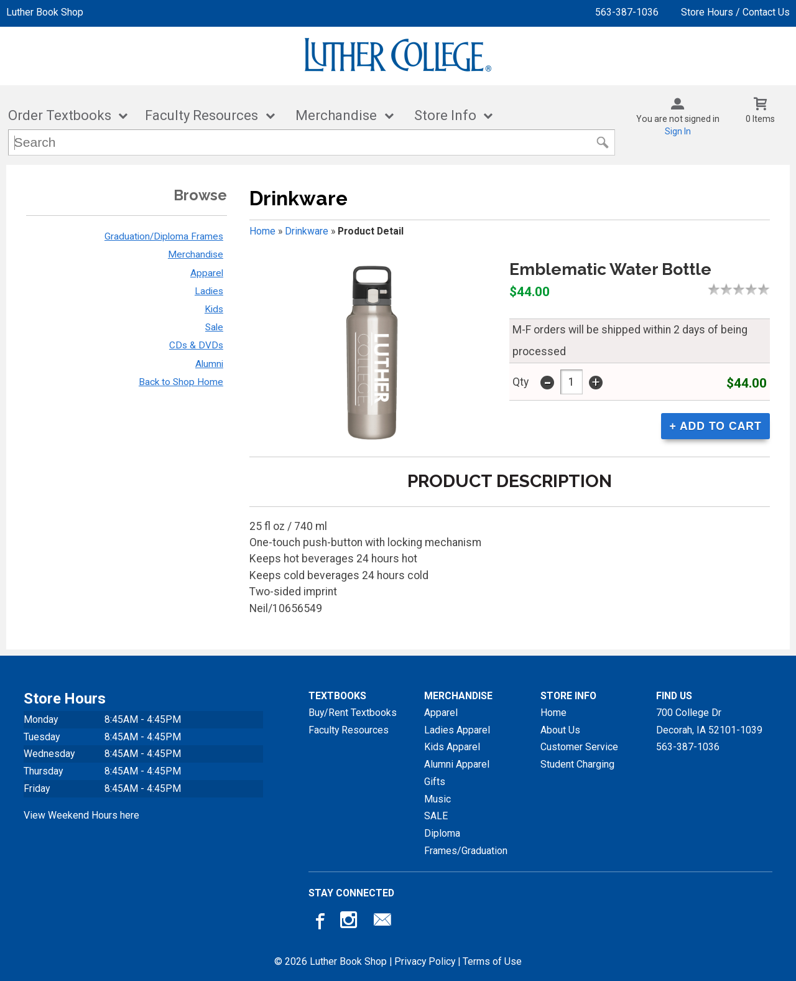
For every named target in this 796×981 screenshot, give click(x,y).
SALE (436, 816)
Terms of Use (492, 961)
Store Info (445, 115)
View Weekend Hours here (81, 815)
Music (437, 799)
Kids (214, 309)
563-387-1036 (627, 12)
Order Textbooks (59, 115)
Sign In (678, 131)
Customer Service (579, 747)
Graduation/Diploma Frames (163, 236)
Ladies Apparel (457, 730)
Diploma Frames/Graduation (465, 842)
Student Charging (577, 764)
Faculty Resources (201, 115)
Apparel (206, 273)
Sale (214, 327)
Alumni (209, 364)
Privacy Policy (424, 961)
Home (262, 231)
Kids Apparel (452, 747)
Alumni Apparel (456, 764)
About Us (560, 730)
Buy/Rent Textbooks (352, 712)
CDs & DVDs (196, 345)
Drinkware (306, 231)
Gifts (434, 782)
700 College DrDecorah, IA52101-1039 (709, 721)
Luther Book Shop (44, 12)
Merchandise (336, 115)
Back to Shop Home (181, 382)
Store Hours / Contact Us (735, 12)
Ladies (209, 291)
